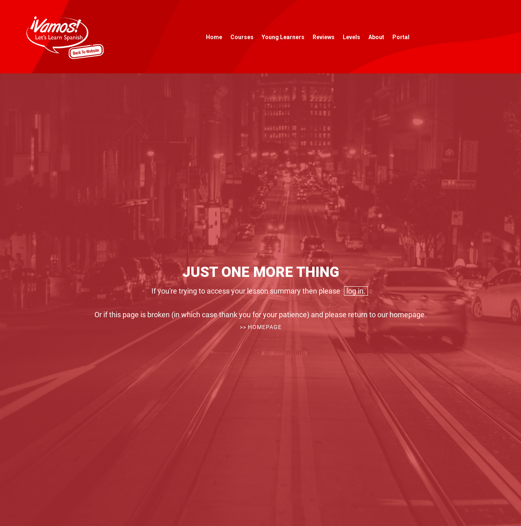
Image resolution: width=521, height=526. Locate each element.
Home (214, 37)
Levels (351, 37)
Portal (400, 37)
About (376, 37)
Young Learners (283, 37)
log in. (356, 291)
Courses (242, 37)
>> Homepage (261, 327)
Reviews (324, 37)
